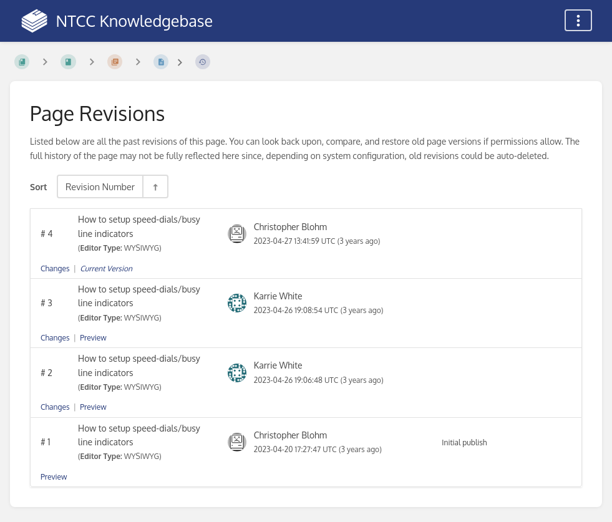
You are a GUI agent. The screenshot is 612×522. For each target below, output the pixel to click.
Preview (93, 337)
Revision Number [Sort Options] (100, 186)
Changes (55, 268)
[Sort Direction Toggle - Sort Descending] (154, 186)
